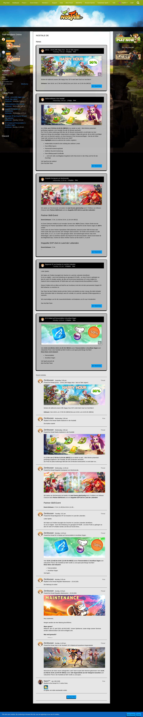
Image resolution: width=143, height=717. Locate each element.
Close (138, 714)
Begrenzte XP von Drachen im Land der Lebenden (60, 264)
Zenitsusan (8, 101)
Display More (71, 697)
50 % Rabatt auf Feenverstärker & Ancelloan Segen (60, 318)
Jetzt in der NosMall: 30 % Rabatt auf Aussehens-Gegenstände (74, 645)
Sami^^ (47, 681)
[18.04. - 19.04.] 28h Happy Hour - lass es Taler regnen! (61, 50)
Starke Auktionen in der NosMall (14, 104)
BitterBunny (24, 84)
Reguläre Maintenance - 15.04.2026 (67, 581)
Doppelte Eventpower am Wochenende (57, 178)
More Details (131, 714)
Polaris (8, 51)
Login (132, 2)
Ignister (8, 39)
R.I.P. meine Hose (62, 683)
